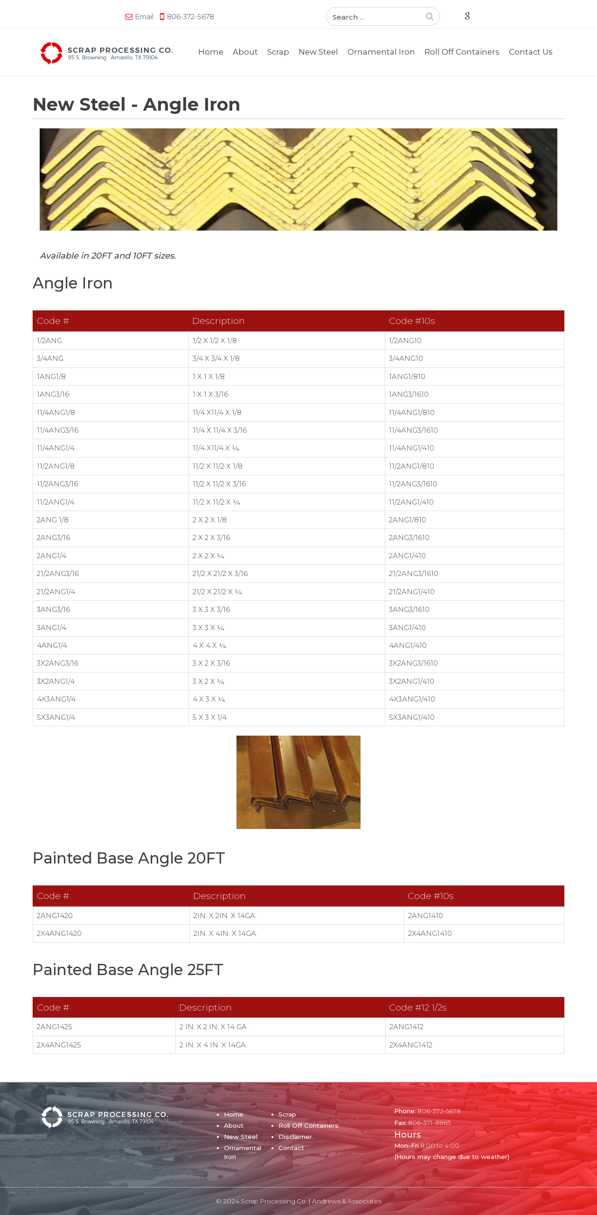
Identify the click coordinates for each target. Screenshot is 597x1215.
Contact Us (531, 51)
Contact (291, 1148)
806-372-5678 (194, 16)
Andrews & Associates (347, 1201)
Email (148, 16)
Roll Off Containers (462, 51)
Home (210, 51)
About (245, 51)
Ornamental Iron (381, 51)
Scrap (278, 51)
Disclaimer (295, 1136)
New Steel (318, 51)
